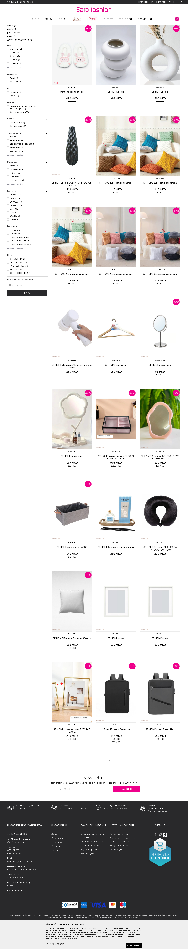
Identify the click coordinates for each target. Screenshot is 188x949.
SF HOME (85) (16, 104)
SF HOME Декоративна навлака (116, 206)
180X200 (16, 228)
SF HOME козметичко (160, 388)
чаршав (13, 45)
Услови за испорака (120, 857)
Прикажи (147, 30)
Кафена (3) (15, 86)
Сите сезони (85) (18, 149)
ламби (12, 48)
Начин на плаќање (90, 868)
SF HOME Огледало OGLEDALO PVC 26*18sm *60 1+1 (160, 480)
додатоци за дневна (19, 62)
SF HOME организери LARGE (72, 570)
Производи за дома (40, 25)
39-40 (14, 235)
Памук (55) (15, 195)
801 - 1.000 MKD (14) (20, 296)
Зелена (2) (15, 82)
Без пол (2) (15, 115)
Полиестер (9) (17, 202)
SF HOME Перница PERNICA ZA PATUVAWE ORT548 (160, 571)
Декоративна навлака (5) (22, 166)
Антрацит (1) (16, 72)
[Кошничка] (179, 2)
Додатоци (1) (16, 170)
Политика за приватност (93, 864)
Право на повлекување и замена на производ (122, 863)
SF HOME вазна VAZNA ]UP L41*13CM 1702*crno (72, 207)
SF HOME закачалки (115, 388)
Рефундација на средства (122, 868)
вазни (11, 59)
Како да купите (88, 876)
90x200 (15, 239)
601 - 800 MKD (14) (19, 292)
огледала (13, 41)
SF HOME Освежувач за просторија (116, 570)
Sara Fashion (12, 25)
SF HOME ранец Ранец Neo (160, 752)
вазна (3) (14, 159)
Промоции (15, 256)
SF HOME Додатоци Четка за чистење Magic (72, 389)
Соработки (56, 865)
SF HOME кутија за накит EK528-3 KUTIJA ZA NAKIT (116, 480)
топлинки (13, 38)
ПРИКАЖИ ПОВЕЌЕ (55, 944)
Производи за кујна (19, 260)
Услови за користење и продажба (92, 859)
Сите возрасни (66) (19, 135)
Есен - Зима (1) (17, 145)
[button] (177, 19)
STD (14, 242)
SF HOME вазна (116, 114)
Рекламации (116, 872)
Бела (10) (14, 75)
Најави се (126, 812)
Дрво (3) (14, 188)
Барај (27, 316)
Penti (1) (14, 101)
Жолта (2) (15, 79)
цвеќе (11, 52)
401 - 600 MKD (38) (19, 289)
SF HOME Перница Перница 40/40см (72, 661)
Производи (25, 25)
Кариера (55, 869)
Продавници (57, 861)
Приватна (15, 253)
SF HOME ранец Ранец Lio (116, 752)
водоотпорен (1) (18, 163)
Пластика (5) (16, 199)
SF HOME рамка (116, 661)
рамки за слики (16, 55)
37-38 (14, 232)
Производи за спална (20, 263)
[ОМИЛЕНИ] (171, 2)
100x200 (16, 218)
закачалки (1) (16, 173)
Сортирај (121, 30)
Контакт (55, 873)
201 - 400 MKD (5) (18, 285)
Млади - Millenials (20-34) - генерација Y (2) (23, 130)
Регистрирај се (159, 2)
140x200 (15, 221)
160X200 (16, 225)
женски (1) (15, 118)
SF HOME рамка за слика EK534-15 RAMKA (72, 753)
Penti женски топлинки (72, 114)
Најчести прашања (90, 872)
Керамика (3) (16, 192)
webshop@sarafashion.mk (19, 884)
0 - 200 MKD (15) (18, 282)
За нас (54, 857)
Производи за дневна (20, 267)
